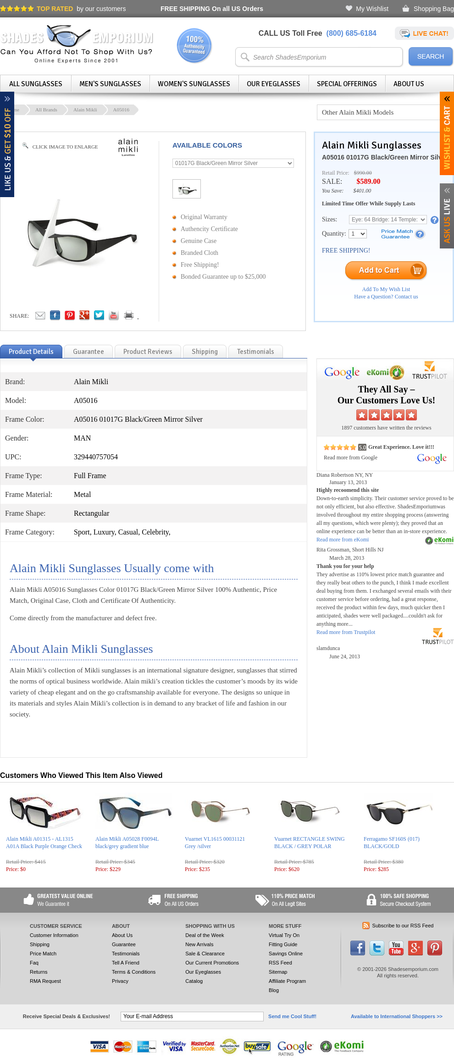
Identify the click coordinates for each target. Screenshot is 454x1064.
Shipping (40, 944)
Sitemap (278, 972)
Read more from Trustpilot (345, 632)
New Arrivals (199, 944)
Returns (39, 972)
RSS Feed (280, 962)
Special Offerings (347, 84)
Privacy (120, 981)
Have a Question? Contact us (386, 296)
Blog (274, 990)
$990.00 (363, 173)
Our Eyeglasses (273, 84)
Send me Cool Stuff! (292, 1016)
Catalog (194, 981)
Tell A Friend (125, 962)
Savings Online (286, 953)
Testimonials (126, 953)
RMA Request (45, 981)
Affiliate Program (287, 981)
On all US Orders (212, 8)
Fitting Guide (283, 944)
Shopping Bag (434, 8)
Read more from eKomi (342, 539)
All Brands (46, 109)
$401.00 (362, 190)
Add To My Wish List (386, 289)
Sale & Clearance (205, 953)
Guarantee (124, 944)
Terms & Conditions (133, 972)
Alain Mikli (85, 109)
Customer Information (54, 935)
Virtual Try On (284, 935)
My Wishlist (372, 8)
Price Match (43, 953)
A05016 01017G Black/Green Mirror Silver (385, 157)
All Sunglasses (35, 84)
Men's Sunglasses (110, 84)
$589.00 (368, 181)
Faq (34, 962)
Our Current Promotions (212, 962)
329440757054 (96, 457)
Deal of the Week (204, 935)
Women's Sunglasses (194, 84)
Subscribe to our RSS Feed (403, 925)
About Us (408, 84)
